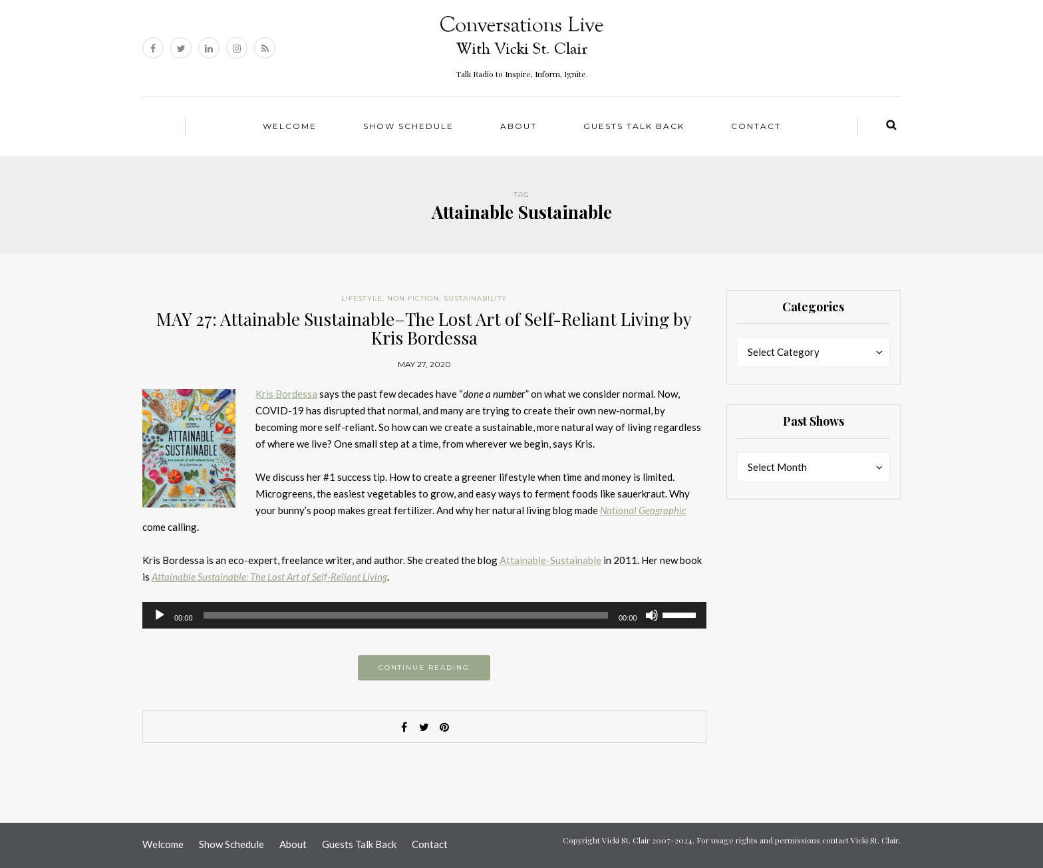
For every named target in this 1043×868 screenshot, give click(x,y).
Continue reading (424, 667)
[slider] (406, 615)
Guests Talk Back (633, 126)
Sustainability (475, 298)
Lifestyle (361, 298)
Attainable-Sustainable (550, 560)
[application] (424, 615)
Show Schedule (408, 126)
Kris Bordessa (286, 394)
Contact (756, 126)
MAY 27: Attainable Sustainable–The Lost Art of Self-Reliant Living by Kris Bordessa (424, 328)
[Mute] (652, 615)
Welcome (290, 126)
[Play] (159, 615)
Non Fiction (413, 298)
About (518, 126)
